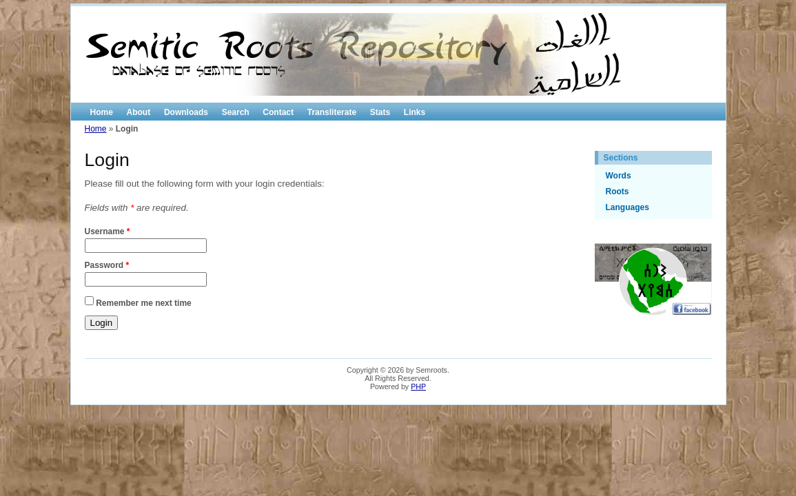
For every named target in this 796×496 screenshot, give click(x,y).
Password (107, 265)
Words (618, 175)
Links (414, 112)
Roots (617, 191)
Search (235, 112)
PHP (418, 386)
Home (101, 112)
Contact (278, 112)
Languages (627, 207)
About (139, 112)
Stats (380, 112)
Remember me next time (144, 302)
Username (107, 231)
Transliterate (331, 112)
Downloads (186, 112)
